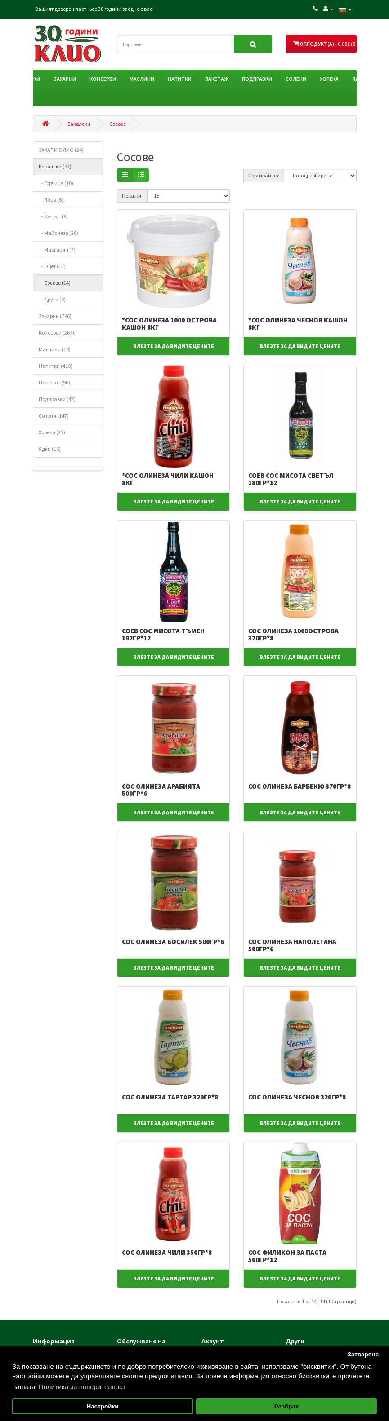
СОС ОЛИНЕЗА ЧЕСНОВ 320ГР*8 (297, 1097)
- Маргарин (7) (57, 249)
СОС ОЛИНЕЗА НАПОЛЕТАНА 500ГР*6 (292, 945)
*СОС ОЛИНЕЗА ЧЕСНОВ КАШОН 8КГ (298, 324)
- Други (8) (52, 299)
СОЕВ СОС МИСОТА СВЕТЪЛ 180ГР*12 (291, 479)
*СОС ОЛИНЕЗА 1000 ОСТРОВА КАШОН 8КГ (169, 324)
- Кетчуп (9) (53, 216)
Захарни (65, 78)
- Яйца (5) (51, 199)
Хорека (329, 78)
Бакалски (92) (55, 166)
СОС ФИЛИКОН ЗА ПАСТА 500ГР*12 (287, 1256)
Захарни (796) (55, 316)
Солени (296, 78)
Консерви (102, 78)
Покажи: (132, 195)
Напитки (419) (55, 365)
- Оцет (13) (52, 266)
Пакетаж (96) (54, 382)
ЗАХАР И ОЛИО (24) (61, 149)
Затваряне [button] (363, 1354)
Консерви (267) (56, 332)
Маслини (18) (55, 349)
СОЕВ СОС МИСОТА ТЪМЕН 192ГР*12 (163, 635)
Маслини (142, 78)
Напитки (180, 78)
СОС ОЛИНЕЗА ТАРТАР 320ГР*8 (170, 1097)
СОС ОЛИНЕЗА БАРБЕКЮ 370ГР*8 (299, 786)
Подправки (257, 78)
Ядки (359, 78)
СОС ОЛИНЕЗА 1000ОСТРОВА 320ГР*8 (293, 635)
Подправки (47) (57, 399)
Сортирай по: (263, 175)
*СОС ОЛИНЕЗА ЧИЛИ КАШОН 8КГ (168, 479)
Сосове (117, 123)
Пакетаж (216, 78)
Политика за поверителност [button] (82, 1386)
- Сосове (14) (55, 282)
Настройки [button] (102, 1406)
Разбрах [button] (286, 1406)
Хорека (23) (52, 432)
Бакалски (27, 78)
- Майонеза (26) (58, 232)
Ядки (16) (50, 449)
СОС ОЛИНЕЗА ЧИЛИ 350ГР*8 (167, 1252)
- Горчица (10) (56, 183)
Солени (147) (54, 415)
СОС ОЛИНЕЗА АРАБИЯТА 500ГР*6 (161, 790)
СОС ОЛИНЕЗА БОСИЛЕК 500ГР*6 (173, 941)
